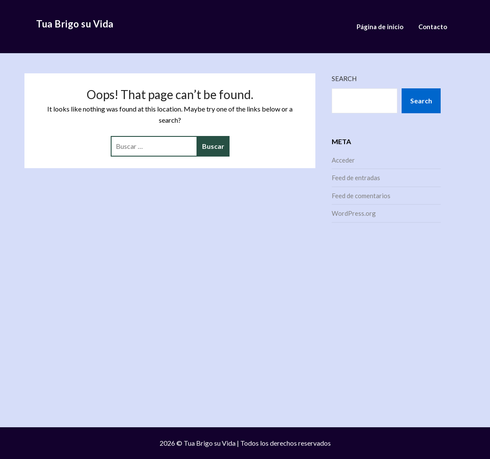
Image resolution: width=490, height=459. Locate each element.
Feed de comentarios (361, 195)
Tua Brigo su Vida (75, 24)
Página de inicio (380, 26)
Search (344, 78)
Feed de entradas (356, 177)
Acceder (343, 160)
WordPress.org (354, 213)
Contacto (432, 26)
